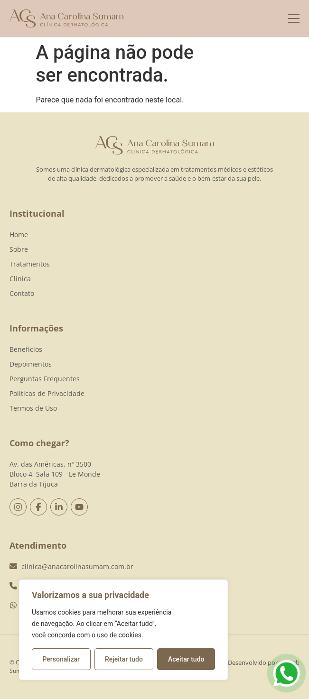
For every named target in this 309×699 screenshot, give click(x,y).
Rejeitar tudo (124, 659)
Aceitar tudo (186, 659)
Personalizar (61, 659)
